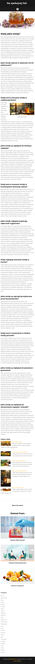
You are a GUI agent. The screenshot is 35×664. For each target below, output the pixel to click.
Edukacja (3, 604)
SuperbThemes (17, 661)
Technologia (3, 639)
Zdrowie (2, 652)
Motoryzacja (3, 619)
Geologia (3, 606)
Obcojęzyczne (4, 624)
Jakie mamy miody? (17, 441)
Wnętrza (3, 650)
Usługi (2, 647)
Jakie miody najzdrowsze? (19, 460)
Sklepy (2, 634)
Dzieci (2, 600)
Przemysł (3, 630)
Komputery (3, 613)
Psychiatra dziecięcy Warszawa (17, 563)
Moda (2, 617)
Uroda (2, 645)
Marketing (3, 615)
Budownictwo (4, 598)
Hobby (2, 608)
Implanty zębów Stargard (17, 540)
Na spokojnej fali (17, 3)
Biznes (2, 595)
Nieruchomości (4, 621)
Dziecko (2, 602)
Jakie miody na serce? (17, 487)
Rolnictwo (3, 632)
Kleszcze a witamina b (17, 585)
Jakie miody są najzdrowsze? (19, 470)
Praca (2, 626)
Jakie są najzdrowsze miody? (19, 452)
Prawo (2, 628)
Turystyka (3, 643)
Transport (3, 641)
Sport (2, 637)
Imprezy (2, 611)
